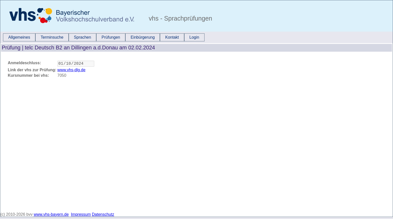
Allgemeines (19, 37)
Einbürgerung (143, 37)
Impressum (81, 214)
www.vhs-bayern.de (51, 214)
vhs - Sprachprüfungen (179, 18)
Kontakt (172, 37)
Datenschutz (103, 214)
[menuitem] (19, 37)
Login (194, 37)
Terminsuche (52, 37)
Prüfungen (111, 37)
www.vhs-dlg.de (71, 71)
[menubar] (104, 37)
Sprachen (82, 37)
